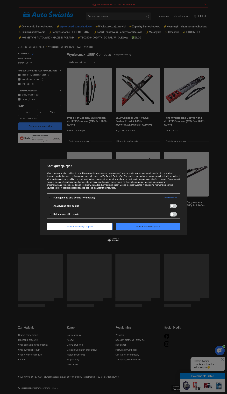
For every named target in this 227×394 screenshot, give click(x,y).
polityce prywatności (78, 179)
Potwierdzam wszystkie (148, 226)
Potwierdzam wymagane (80, 226)
